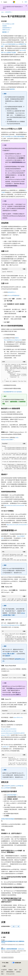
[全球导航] (1, 2)
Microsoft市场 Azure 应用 (8, 24)
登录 (26, 2)
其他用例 (4, 26)
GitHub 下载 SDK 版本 (8, 653)
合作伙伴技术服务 (11, 795)
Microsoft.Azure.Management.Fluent (10, 625)
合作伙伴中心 (8, 12)
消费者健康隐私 (10, 971)
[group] (14, 373)
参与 (20, 969)
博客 (15, 969)
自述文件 (7, 655)
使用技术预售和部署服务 (7, 819)
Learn (2, 12)
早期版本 (10, 969)
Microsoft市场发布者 (13, 295)
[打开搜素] (22, 2)
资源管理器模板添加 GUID (18, 162)
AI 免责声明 (4, 969)
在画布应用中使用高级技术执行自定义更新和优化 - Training (13, 942)
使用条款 (18, 971)
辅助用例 (12, 89)
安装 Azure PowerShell (16, 688)
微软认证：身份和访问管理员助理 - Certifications (12, 949)
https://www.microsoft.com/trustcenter (14, 505)
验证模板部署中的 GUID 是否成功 (13, 391)
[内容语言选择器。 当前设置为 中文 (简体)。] (5, 962)
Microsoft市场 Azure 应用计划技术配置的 (13, 136)
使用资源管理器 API (7, 27)
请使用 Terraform (6, 29)
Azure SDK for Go (17, 717)
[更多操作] (25, 12)
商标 (2, 974)
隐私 (2, 971)
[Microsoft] (14, 2)
